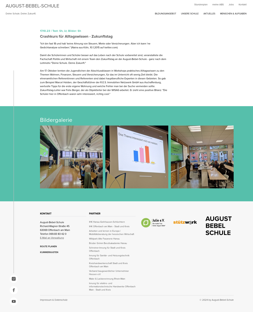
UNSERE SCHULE (190, 13)
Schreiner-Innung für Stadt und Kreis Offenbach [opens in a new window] (107, 249)
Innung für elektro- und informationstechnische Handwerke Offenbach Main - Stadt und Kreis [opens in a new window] (112, 286)
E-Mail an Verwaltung (52, 237)
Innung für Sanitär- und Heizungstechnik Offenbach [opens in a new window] (109, 257)
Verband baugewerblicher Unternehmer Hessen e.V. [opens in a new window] (109, 272)
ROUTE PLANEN (48, 246)
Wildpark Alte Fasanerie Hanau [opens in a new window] (104, 238)
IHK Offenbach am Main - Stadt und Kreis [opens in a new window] (109, 226)
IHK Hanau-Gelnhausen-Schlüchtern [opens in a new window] (107, 221)
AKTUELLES (209, 13)
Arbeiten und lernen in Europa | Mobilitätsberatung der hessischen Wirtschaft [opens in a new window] (111, 232)
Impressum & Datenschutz (53, 299)
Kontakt (243, 4)
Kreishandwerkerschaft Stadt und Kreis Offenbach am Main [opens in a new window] (108, 265)
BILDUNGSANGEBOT (165, 13)
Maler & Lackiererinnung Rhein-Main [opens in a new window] (107, 278)
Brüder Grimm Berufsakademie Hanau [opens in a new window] (108, 243)
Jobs (231, 4)
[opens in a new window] (14, 279)
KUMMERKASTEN (49, 252)
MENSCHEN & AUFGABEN (233, 13)
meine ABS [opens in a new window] (218, 4)
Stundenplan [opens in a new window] (200, 4)
